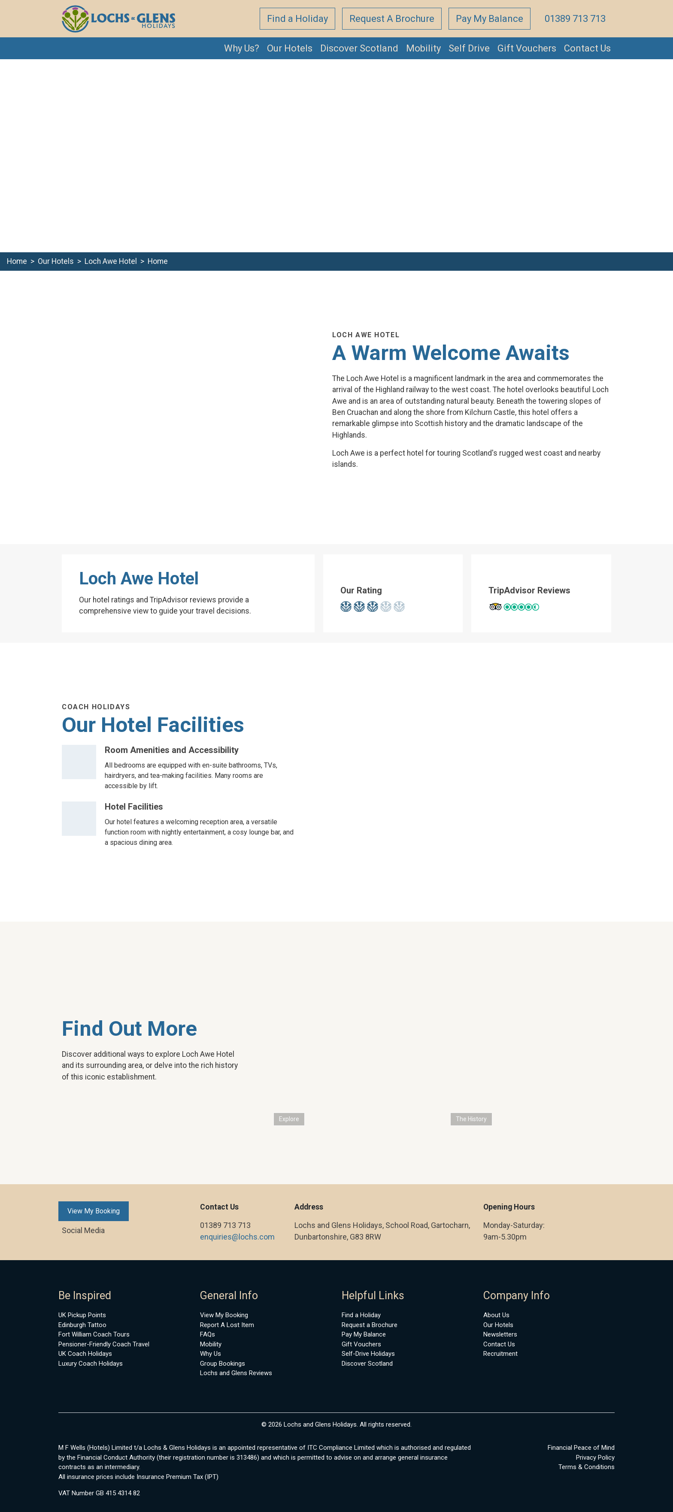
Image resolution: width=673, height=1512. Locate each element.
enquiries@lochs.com (237, 1236)
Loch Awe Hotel (111, 261)
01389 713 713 (575, 18)
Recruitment (500, 1354)
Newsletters (500, 1334)
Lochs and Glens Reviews (236, 1373)
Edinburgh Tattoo (82, 1325)
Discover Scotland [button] (359, 48)
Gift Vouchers (361, 1344)
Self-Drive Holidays (368, 1354)
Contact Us (499, 1344)
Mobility (210, 1344)
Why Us (210, 1354)
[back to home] (119, 19)
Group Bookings (222, 1363)
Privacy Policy (595, 1457)
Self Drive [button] (469, 48)
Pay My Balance (489, 18)
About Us (496, 1315)
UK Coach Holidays (85, 1354)
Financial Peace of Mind (581, 1448)
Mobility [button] (423, 48)
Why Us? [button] (241, 48)
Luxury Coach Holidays (90, 1363)
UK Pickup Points (82, 1315)
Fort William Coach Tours (94, 1334)
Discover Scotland (367, 1363)
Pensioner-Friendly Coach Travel (103, 1344)
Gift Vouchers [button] (526, 48)
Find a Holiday (297, 18)
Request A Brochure (391, 18)
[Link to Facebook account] (60, 1230)
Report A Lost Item (227, 1325)
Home (17, 261)
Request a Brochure (369, 1325)
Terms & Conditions (586, 1467)
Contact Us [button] (587, 48)
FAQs (207, 1334)
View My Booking (93, 1211)
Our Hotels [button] (289, 48)
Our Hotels (56, 261)
